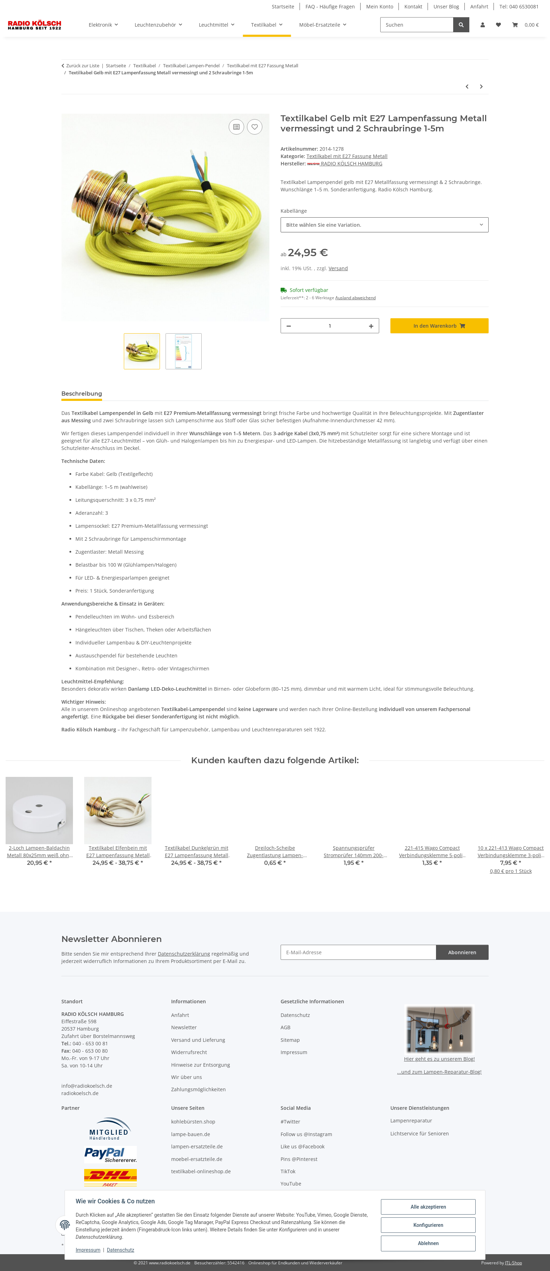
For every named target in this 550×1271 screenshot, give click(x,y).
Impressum (88, 1250)
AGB (285, 1027)
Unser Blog (446, 6)
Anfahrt (479, 6)
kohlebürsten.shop (193, 1121)
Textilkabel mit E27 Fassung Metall (347, 156)
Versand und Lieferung (198, 1040)
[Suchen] (417, 24)
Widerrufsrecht (189, 1052)
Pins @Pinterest (299, 1159)
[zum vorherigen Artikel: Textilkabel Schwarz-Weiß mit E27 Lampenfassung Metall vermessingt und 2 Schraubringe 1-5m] (467, 86)
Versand (338, 268)
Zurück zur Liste (82, 65)
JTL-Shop (513, 1263)
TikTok (288, 1171)
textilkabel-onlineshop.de (201, 1171)
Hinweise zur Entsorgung (200, 1064)
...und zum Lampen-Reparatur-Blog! (439, 1071)
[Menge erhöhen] (371, 326)
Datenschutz (121, 1250)
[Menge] (330, 326)
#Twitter (290, 1121)
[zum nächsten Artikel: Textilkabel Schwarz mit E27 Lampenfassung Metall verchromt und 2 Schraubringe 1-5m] (481, 86)
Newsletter (184, 1027)
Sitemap (290, 1040)
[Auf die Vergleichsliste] (236, 127)
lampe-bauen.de (190, 1134)
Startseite (283, 6)
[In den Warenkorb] (67, 110)
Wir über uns (186, 1077)
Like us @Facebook (302, 1146)
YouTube (291, 1183)
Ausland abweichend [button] (355, 298)
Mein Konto (379, 6)
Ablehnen (427, 1243)
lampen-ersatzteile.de (197, 1146)
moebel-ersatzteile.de (196, 1159)
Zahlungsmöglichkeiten (198, 1089)
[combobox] (385, 224)
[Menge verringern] (288, 326)
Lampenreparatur (411, 1120)
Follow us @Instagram (306, 1134)
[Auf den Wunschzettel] (254, 127)
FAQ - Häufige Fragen (330, 6)
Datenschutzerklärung (184, 953)
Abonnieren (462, 952)
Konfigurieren (428, 1225)
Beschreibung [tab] (81, 393)
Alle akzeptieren (427, 1207)
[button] (482, 25)
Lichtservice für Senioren (419, 1133)
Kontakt (413, 6)
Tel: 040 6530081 (519, 6)
